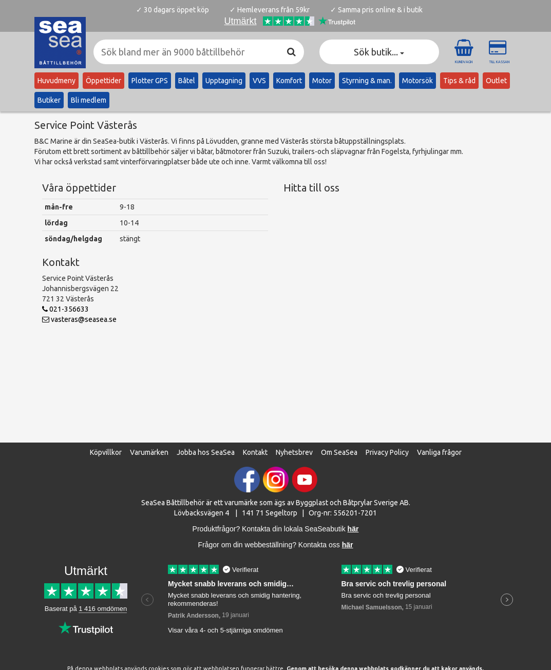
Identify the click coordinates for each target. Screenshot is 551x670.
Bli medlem (88, 100)
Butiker (49, 100)
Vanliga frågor (439, 452)
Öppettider (103, 80)
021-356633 (65, 309)
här (347, 545)
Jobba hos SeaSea (206, 452)
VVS (259, 80)
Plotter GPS (149, 80)
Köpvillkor (106, 452)
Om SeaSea (339, 452)
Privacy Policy (387, 452)
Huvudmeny (56, 80)
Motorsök (417, 80)
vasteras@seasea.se (79, 319)
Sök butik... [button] (379, 52)
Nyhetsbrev (294, 452)
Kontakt (255, 452)
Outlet (496, 80)
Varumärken (149, 452)
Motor (322, 80)
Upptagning (223, 80)
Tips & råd (459, 80)
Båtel (186, 80)
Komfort (289, 80)
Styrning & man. (367, 80)
